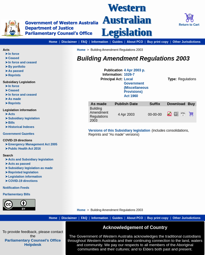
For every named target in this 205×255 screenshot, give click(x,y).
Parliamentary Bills (16, 194)
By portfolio (15, 66)
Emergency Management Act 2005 (31, 144)
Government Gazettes (18, 133)
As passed (14, 71)
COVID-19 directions (21, 180)
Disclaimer (69, 41)
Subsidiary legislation (22, 118)
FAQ (84, 41)
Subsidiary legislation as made (29, 168)
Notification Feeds (16, 187)
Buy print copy (158, 41)
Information (100, 41)
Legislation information (23, 176)
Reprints (13, 75)
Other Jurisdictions (186, 41)
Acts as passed (18, 163)
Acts (10, 114)
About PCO (135, 41)
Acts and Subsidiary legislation (29, 159)
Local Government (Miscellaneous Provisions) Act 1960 (136, 87)
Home (53, 41)
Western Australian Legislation (127, 20)
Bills (10, 122)
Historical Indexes (19, 126)
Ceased (12, 58)
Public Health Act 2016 (23, 148)
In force (12, 53)
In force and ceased (21, 62)
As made (13, 99)
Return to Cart (189, 19)
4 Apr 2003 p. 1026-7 (134, 72)
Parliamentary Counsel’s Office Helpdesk (33, 242)
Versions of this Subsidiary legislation (119, 130)
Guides (117, 41)
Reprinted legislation (21, 172)
